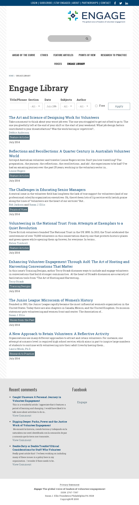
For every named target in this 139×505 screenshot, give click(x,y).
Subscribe (46, 3)
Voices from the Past (22, 320)
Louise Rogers (17, 170)
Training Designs (20, 286)
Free (102, 105)
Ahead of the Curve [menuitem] (23, 55)
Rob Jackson (16, 204)
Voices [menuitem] (58, 63)
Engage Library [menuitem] (76, 63)
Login (34, 3)
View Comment (21, 415)
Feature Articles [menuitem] (63, 55)
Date (47, 99)
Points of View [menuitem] (87, 55)
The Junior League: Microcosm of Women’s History (51, 300)
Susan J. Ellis (37, 204)
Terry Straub (16, 281)
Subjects (66, 99)
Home (11, 76)
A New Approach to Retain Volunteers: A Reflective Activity (59, 334)
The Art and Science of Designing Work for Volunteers (54, 117)
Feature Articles (19, 137)
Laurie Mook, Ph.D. (20, 348)
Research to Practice (22, 353)
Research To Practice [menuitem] (114, 55)
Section (33, 99)
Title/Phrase (18, 99)
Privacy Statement (69, 484)
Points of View (18, 209)
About (76, 3)
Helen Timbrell (18, 243)
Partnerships (90, 3)
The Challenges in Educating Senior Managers (47, 189)
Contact (106, 3)
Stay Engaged (62, 3)
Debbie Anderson (19, 132)
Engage (82, 402)
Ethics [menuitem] (44, 55)
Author (81, 99)
